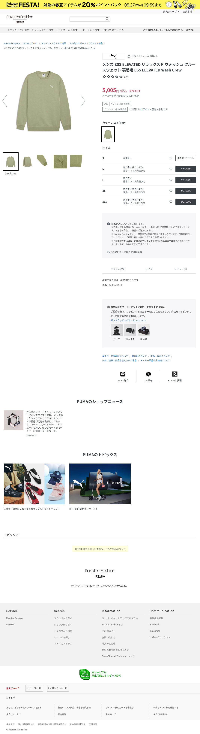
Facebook (155, 624)
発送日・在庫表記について (115, 356)
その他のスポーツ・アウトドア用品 (86, 43)
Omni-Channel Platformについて (118, 656)
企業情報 (10, 724)
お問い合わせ (108, 637)
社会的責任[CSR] (77, 724)
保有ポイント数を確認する (166, 707)
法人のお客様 (108, 643)
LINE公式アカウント (160, 637)
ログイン (144, 109)
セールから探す (62, 637)
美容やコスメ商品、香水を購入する (74, 707)
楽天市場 (187, 11)
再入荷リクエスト (186, 158)
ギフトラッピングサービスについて (129, 320)
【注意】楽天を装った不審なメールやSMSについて (100, 549)
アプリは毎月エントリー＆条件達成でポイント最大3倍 (168, 30)
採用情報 (93, 724)
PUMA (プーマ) (30, 43)
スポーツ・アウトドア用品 (53, 43)
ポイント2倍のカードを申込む (120, 707)
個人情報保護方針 (26, 724)
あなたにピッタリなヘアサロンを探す (23, 707)
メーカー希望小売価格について (155, 360)
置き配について (139, 356)
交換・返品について (160, 356)
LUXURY (10, 624)
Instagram (155, 631)
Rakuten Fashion (35, 19)
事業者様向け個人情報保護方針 (52, 724)
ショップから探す (63, 624)
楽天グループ (170, 11)
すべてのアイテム (63, 643)
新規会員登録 (156, 618)
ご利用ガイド (108, 631)
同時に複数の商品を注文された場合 (119, 360)
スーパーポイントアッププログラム (120, 618)
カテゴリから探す (63, 631)
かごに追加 (186, 169)
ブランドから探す (63, 618)
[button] (4, 101)
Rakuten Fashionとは (112, 624)
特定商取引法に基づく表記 (115, 650)
